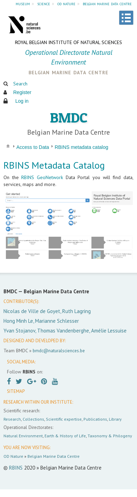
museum (23, 3)
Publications (95, 419)
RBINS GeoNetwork (42, 177)
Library (115, 419)
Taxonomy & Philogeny (110, 435)
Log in (22, 101)
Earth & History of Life (65, 435)
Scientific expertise (64, 419)
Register (22, 92)
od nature (66, 3)
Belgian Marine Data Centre (53, 456)
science (43, 3)
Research (12, 419)
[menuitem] (8, 146)
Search (20, 84)
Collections (33, 419)
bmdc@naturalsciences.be (59, 350)
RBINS (16, 467)
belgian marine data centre (107, 3)
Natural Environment (23, 435)
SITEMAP (16, 391)
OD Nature (13, 456)
